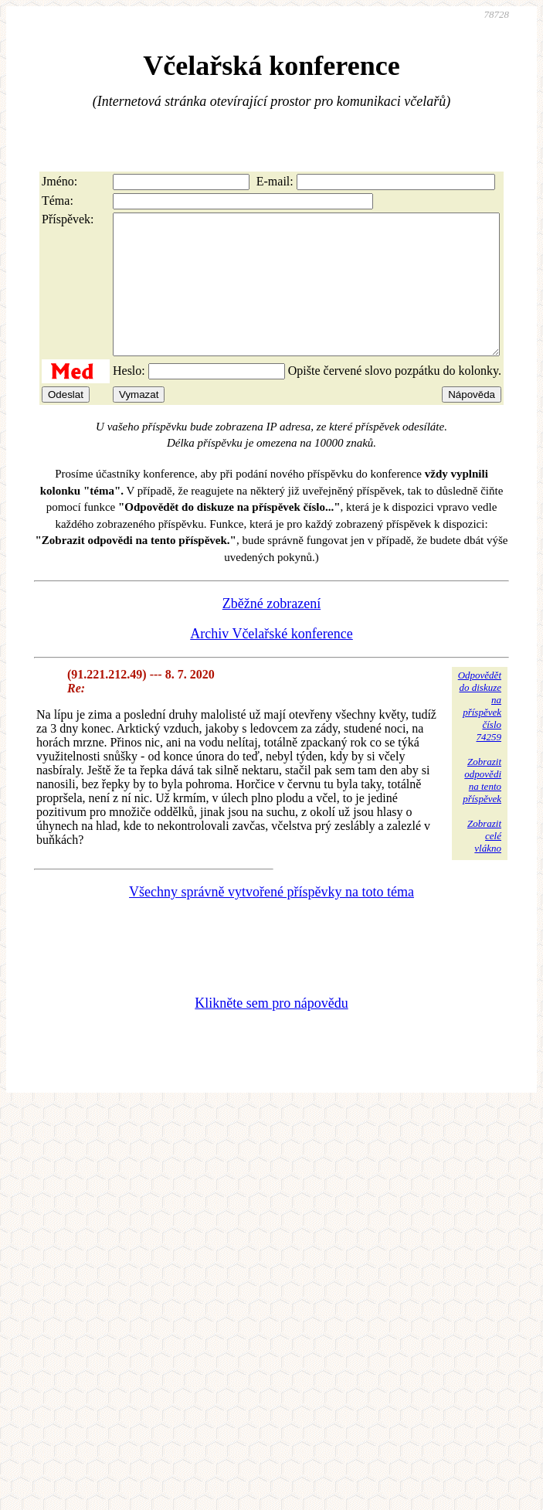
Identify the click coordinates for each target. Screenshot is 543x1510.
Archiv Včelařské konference (271, 661)
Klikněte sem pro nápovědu (271, 1031)
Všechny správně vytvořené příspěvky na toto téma (271, 919)
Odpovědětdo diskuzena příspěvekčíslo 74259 (479, 733)
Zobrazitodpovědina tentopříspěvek (482, 808)
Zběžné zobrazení (271, 631)
